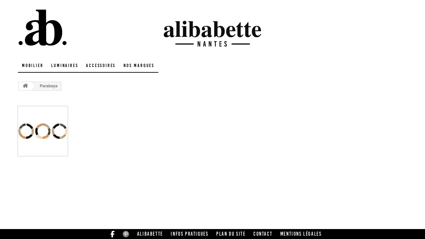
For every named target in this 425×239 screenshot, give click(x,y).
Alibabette (150, 234)
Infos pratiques (189, 234)
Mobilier (32, 65)
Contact (262, 234)
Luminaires (64, 65)
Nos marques (139, 65)
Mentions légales (301, 234)
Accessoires (101, 65)
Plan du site (230, 234)
